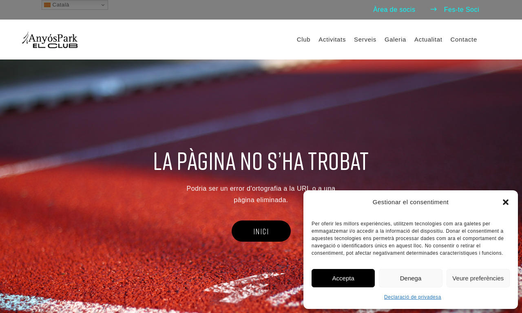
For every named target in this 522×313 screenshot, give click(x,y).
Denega (411, 278)
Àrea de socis (394, 9)
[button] (506, 202)
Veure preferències (478, 278)
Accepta (343, 278)
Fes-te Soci (454, 9)
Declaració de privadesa (412, 297)
